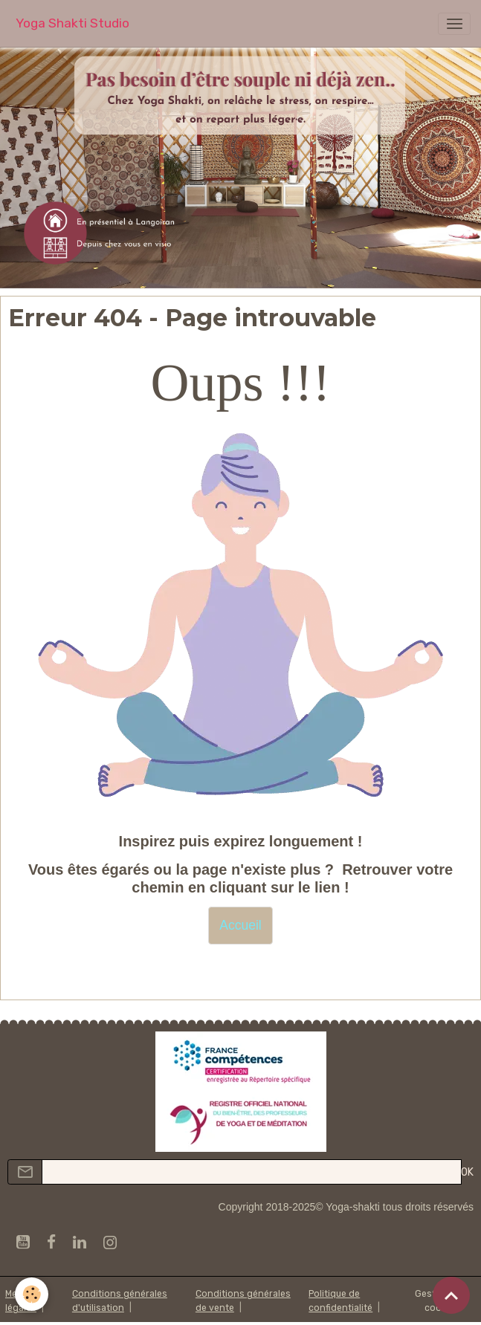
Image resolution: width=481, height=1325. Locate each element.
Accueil (240, 925)
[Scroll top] (451, 1295)
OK (467, 1172)
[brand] (72, 23)
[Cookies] (31, 1294)
